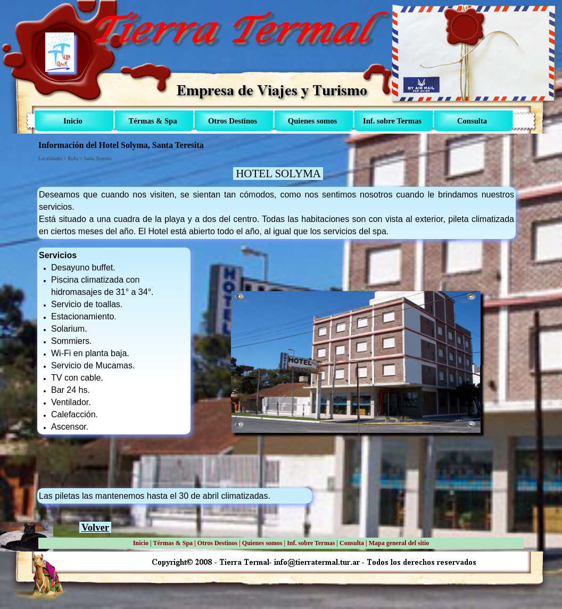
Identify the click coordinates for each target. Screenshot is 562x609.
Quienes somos (262, 543)
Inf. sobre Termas (311, 543)
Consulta (352, 543)
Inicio (140, 543)
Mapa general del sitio (399, 543)
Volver (95, 527)
